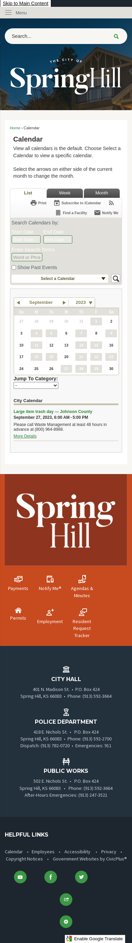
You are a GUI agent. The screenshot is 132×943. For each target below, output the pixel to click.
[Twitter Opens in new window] (81, 877)
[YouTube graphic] (20, 877)
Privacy (108, 852)
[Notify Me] (106, 212)
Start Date (23, 232)
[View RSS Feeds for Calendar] (111, 202)
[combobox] (26, 239)
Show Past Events (37, 267)
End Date (53, 232)
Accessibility (77, 852)
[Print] (38, 202)
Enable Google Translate (94, 938)
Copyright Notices (24, 859)
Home (15, 128)
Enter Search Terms (33, 249)
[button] (116, 36)
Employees (43, 852)
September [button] (41, 302)
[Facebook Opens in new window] (50, 877)
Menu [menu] (21, 12)
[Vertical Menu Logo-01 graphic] (66, 520)
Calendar (14, 852)
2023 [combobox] (81, 302)
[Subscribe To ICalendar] (77, 202)
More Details (25, 436)
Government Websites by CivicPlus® (90, 859)
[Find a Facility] (71, 212)
